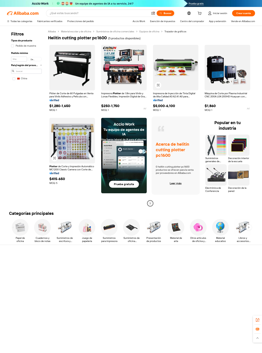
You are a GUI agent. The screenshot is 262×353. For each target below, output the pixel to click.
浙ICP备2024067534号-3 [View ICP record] (219, 347)
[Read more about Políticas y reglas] (41, 342)
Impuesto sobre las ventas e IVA (131, 274)
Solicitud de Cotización (126, 260)
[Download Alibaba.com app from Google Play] (242, 321)
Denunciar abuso (17, 287)
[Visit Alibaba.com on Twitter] (231, 294)
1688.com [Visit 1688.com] (90, 337)
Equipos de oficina (149, 31)
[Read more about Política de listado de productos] (84, 342)
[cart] (200, 13)
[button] (153, 13)
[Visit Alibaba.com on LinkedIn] (226, 294)
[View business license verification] (162, 348)
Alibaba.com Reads (124, 280)
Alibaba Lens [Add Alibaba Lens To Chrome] (24, 321)
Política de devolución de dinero (78, 267)
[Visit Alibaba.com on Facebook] (221, 294)
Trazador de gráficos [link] (175, 31)
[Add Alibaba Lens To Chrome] (57, 321)
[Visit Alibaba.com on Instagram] (237, 294)
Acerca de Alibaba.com (232, 260)
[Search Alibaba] (99, 13)
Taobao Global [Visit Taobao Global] (150, 337)
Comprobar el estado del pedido (25, 274)
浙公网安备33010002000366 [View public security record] (188, 347)
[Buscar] (165, 13)
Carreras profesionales (232, 280)
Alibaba (52, 31)
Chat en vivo (14, 267)
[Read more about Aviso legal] (58, 342)
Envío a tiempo (68, 274)
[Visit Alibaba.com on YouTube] (242, 294)
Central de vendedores (179, 267)
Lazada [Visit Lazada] (135, 337)
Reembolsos (14, 280)
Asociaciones (174, 283)
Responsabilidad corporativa (235, 267)
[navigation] (26, 118)
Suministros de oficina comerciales (115, 31)
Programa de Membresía (127, 267)
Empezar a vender (176, 260)
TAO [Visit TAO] (162, 337)
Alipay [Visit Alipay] (126, 337)
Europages (186, 337)
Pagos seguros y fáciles (73, 260)
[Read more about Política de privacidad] (159, 342)
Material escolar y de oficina (76, 31)
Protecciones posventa (73, 280)
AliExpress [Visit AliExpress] (76, 337)
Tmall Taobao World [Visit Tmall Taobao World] (109, 337)
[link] (257, 319)
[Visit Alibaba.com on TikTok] (247, 294)
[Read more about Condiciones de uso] (183, 342)
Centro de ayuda (17, 260)
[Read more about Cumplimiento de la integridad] (213, 342)
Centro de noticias (230, 274)
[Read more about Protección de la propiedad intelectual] (124, 342)
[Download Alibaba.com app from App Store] (217, 321)
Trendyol (172, 337)
